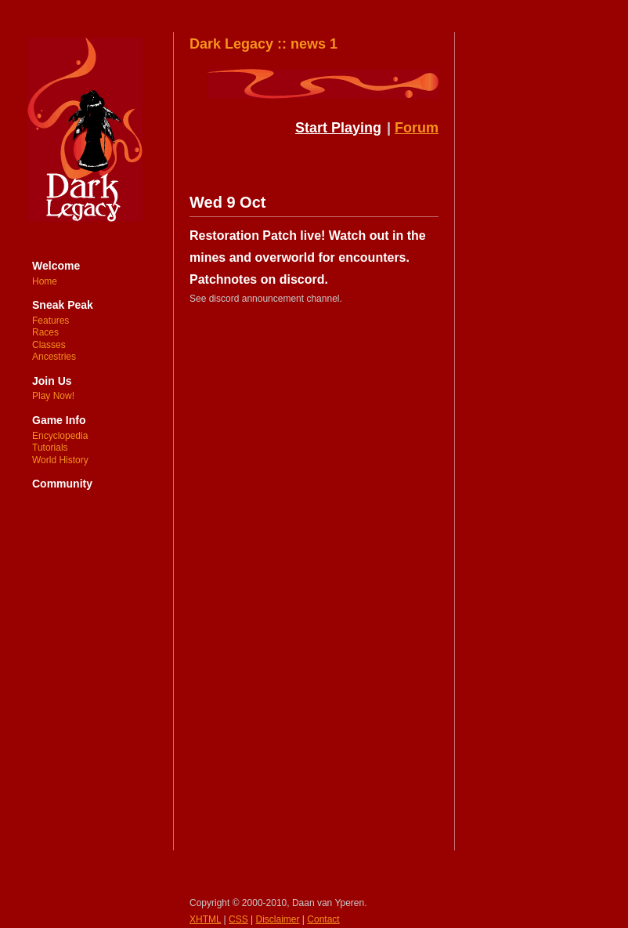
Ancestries (54, 356)
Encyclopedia (60, 435)
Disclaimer (278, 919)
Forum (417, 128)
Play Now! (53, 395)
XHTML (205, 919)
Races (45, 332)
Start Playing (338, 128)
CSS (238, 919)
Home (44, 281)
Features (50, 320)
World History (60, 460)
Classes (49, 344)
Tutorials (50, 447)
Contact (323, 919)
